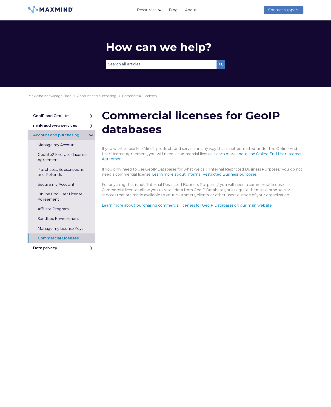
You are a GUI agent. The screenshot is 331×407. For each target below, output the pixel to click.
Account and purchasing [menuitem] (56, 135)
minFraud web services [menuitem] (55, 125)
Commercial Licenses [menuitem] (58, 238)
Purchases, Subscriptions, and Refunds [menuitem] (61, 172)
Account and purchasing (96, 96)
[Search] (221, 64)
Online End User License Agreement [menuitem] (60, 196)
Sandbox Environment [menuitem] (58, 218)
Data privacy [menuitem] (45, 248)
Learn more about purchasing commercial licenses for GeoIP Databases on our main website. (187, 205)
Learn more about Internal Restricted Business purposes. (204, 174)
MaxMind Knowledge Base (50, 96)
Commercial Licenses (139, 96)
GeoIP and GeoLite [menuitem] (51, 116)
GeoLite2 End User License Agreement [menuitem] (62, 157)
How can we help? (159, 47)
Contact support (283, 10)
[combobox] (161, 64)
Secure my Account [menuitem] (56, 184)
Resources (146, 10)
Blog (173, 10)
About (191, 10)
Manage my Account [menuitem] (57, 145)
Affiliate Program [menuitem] (53, 209)
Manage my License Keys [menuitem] (60, 228)
